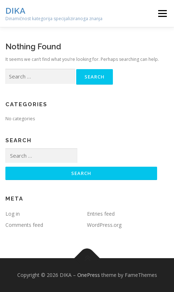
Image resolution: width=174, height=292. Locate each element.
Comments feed (24, 224)
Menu (162, 13)
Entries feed (101, 213)
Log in (12, 213)
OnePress (88, 274)
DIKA (15, 10)
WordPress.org (104, 224)
